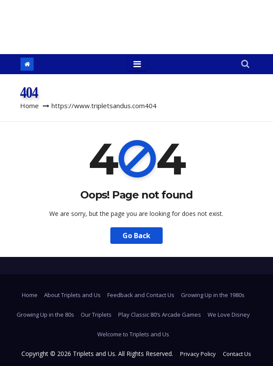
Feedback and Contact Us (140, 295)
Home (29, 105)
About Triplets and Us (72, 295)
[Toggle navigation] (137, 64)
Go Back (136, 235)
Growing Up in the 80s (45, 314)
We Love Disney (229, 314)
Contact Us (237, 354)
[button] (245, 64)
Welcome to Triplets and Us (133, 334)
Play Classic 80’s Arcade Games (159, 314)
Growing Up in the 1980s (213, 295)
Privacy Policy (198, 354)
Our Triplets (96, 314)
